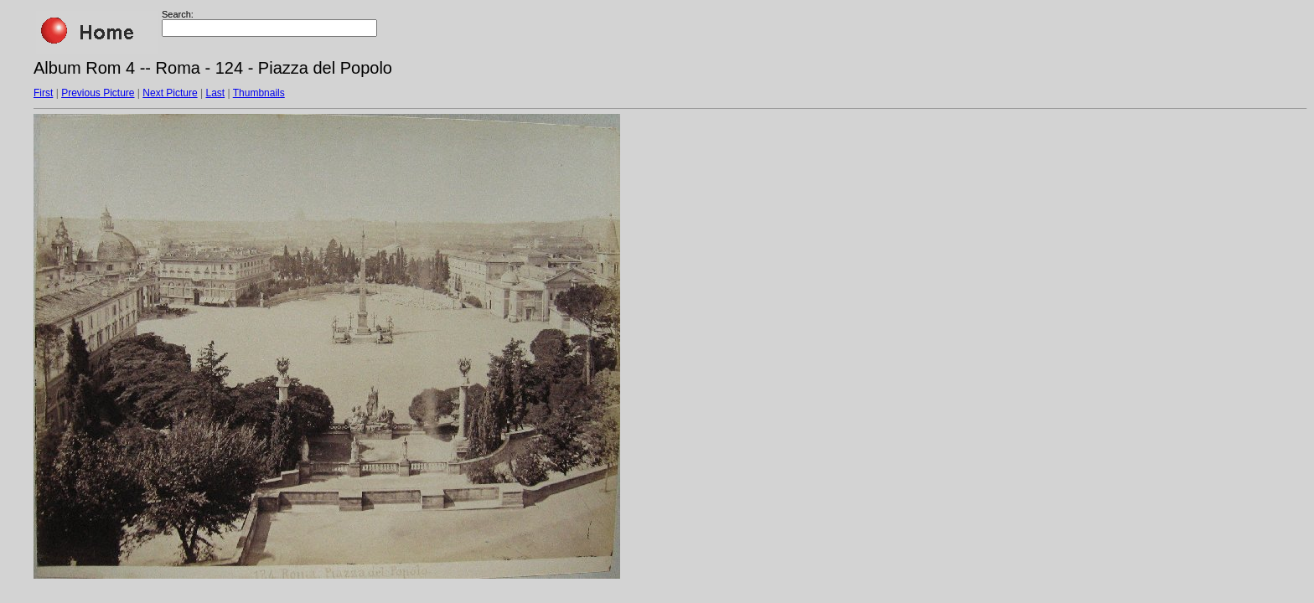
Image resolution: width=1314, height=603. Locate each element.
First (43, 93)
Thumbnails (259, 93)
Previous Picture (97, 93)
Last (215, 93)
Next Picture (169, 93)
